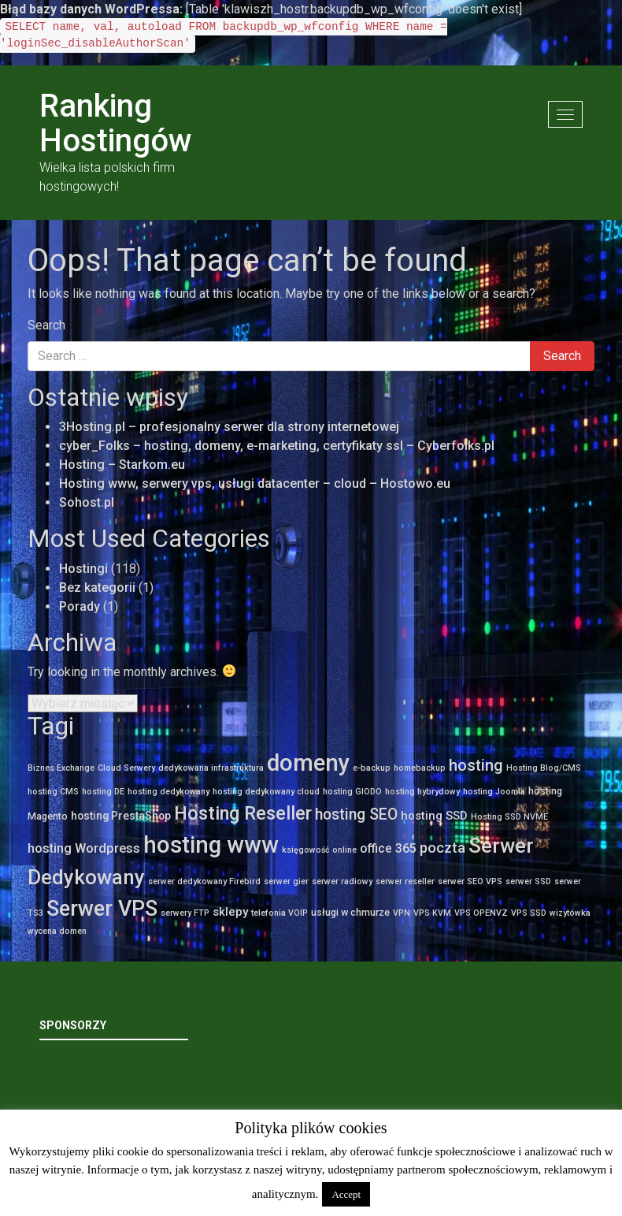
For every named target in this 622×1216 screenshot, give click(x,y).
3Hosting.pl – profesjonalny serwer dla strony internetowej (229, 426)
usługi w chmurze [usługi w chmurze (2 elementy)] (350, 912)
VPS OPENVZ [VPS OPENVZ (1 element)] (481, 913)
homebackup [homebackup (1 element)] (420, 768)
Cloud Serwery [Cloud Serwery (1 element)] (126, 768)
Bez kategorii (97, 587)
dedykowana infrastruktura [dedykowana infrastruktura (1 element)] (211, 768)
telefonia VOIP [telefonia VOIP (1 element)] (279, 913)
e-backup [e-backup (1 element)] (372, 768)
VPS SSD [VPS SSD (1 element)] (528, 913)
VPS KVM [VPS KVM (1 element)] (432, 913)
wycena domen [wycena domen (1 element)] (57, 931)
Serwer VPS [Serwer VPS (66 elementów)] (101, 908)
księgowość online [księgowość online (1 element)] (319, 850)
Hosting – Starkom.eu (122, 464)
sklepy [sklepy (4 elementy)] (230, 912)
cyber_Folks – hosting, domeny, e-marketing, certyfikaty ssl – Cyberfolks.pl (276, 445)
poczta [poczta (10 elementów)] (442, 848)
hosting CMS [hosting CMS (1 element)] (53, 791)
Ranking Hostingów (115, 123)
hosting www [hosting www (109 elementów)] (211, 844)
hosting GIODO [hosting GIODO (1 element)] (352, 791)
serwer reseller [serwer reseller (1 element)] (405, 881)
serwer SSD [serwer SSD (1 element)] (528, 881)
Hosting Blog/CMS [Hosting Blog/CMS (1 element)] (543, 768)
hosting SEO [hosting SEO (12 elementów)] (356, 814)
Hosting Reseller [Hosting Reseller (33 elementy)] (243, 813)
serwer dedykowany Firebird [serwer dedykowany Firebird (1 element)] (204, 881)
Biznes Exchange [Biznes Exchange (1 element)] (61, 768)
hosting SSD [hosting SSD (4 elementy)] (434, 816)
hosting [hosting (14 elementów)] (476, 765)
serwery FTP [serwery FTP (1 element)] (185, 913)
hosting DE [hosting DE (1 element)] (103, 791)
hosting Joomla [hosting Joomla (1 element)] (494, 791)
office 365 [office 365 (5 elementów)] (388, 848)
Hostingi (83, 568)
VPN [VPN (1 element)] (401, 913)
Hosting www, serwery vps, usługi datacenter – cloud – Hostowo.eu (254, 483)
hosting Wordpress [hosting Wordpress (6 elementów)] (84, 848)
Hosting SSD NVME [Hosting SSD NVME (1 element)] (509, 817)
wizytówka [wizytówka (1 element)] (570, 913)
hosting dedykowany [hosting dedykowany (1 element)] (168, 791)
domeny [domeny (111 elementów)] (308, 762)
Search (46, 325)
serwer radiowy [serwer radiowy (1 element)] (342, 881)
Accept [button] (346, 1194)
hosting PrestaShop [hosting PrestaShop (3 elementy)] (121, 815)
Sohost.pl (86, 502)
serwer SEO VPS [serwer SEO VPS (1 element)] (470, 881)
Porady (79, 606)
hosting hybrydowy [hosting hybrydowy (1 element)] (422, 791)
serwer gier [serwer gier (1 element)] (286, 881)
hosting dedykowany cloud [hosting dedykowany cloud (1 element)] (266, 791)
